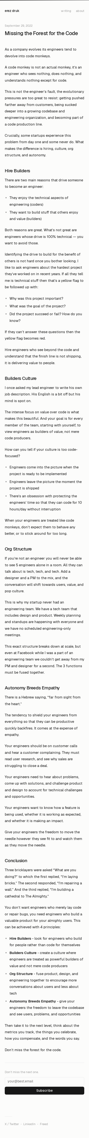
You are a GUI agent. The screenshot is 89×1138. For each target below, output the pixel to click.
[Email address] (44, 1081)
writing (66, 11)
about (80, 11)
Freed (44, 1124)
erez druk (12, 11)
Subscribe (44, 1090)
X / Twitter (12, 1124)
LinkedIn (29, 1124)
